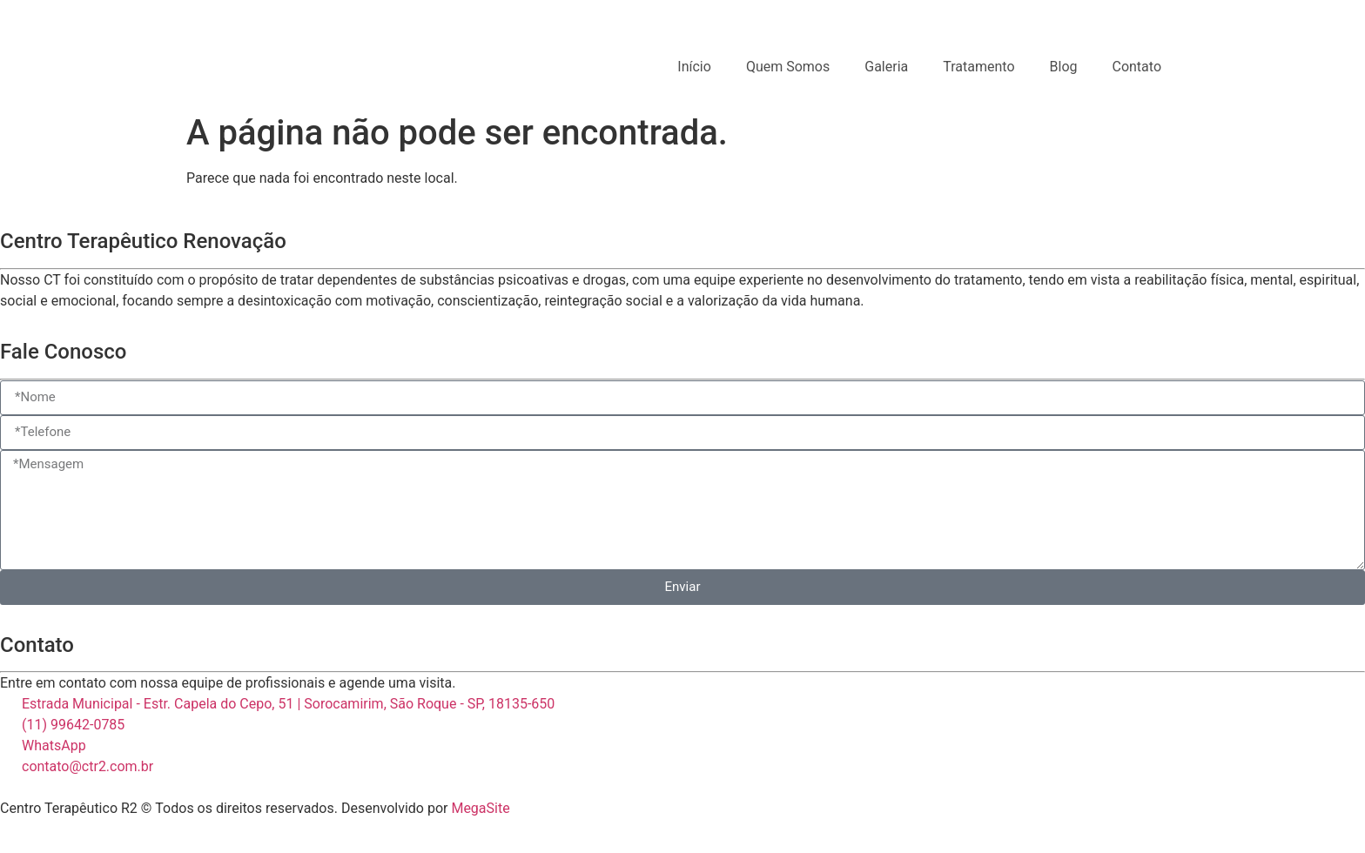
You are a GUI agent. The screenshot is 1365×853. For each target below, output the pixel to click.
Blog (1064, 66)
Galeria (886, 66)
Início (694, 66)
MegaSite (480, 808)
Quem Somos (788, 66)
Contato (1136, 66)
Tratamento (978, 66)
